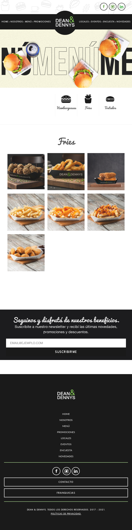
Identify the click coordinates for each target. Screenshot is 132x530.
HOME (5, 21)
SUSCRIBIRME (66, 352)
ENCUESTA (109, 21)
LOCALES (84, 21)
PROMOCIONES (42, 21)
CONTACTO (66, 482)
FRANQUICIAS (66, 493)
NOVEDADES (124, 21)
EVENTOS (96, 21)
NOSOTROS (16, 21)
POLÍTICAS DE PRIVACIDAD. (66, 513)
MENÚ (28, 21)
